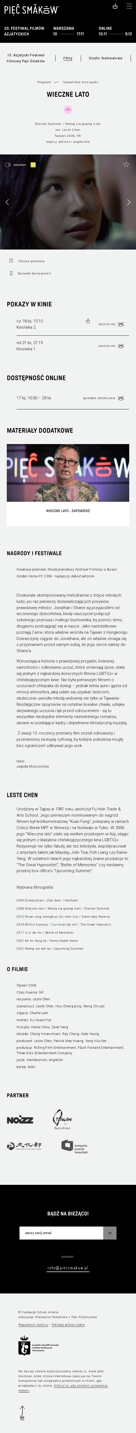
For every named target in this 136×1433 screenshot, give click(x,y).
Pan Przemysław (84, 1317)
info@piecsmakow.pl (68, 1267)
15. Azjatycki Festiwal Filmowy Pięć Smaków (26, 58)
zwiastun (19, 165)
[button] (129, 202)
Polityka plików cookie (68, 1325)
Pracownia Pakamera (51, 1317)
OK (110, 1233)
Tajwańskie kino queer (81, 82)
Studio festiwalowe (105, 58)
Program (44, 82)
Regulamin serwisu (33, 1325)
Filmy (67, 58)
